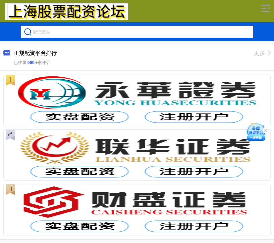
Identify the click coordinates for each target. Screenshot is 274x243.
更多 (262, 53)
